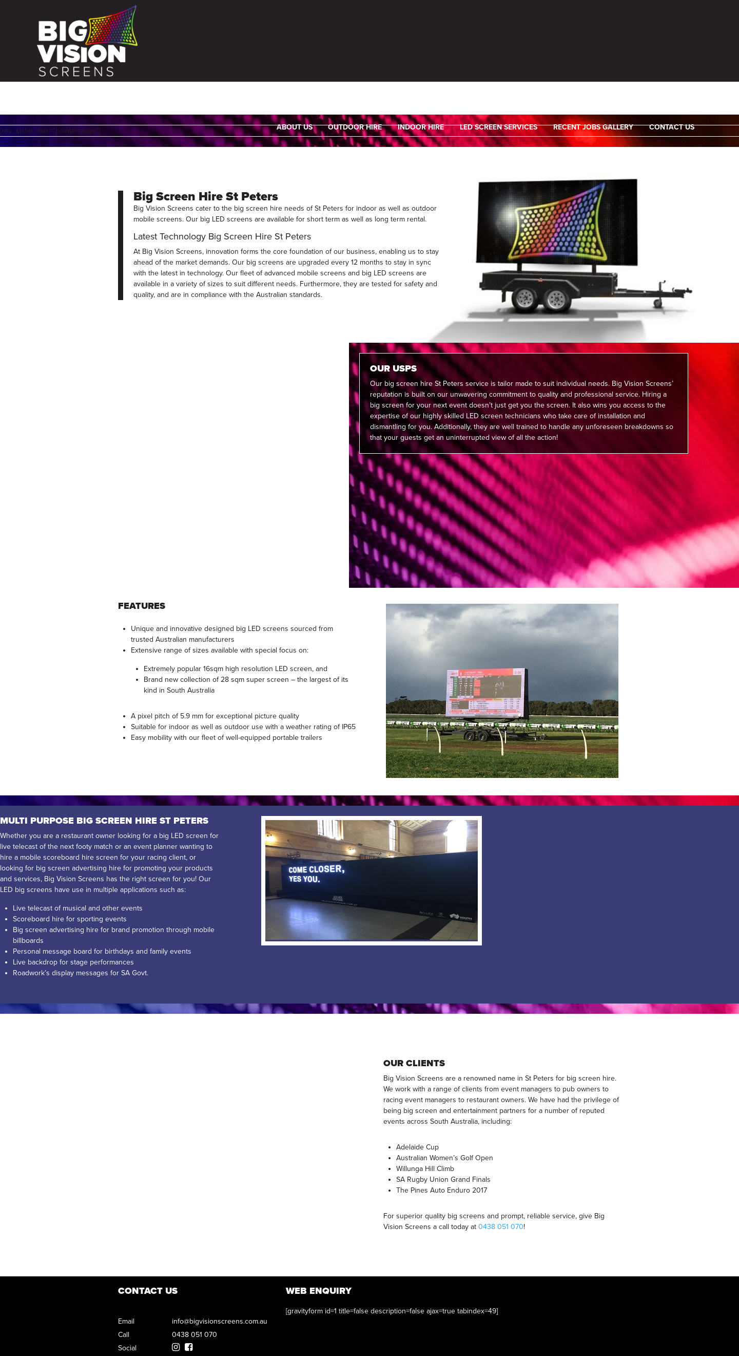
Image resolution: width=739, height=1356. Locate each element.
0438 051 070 (674, 21)
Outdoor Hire (357, 59)
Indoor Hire (423, 59)
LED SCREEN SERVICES (500, 59)
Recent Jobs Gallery (595, 59)
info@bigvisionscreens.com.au (219, 1321)
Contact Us (673, 59)
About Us (297, 59)
